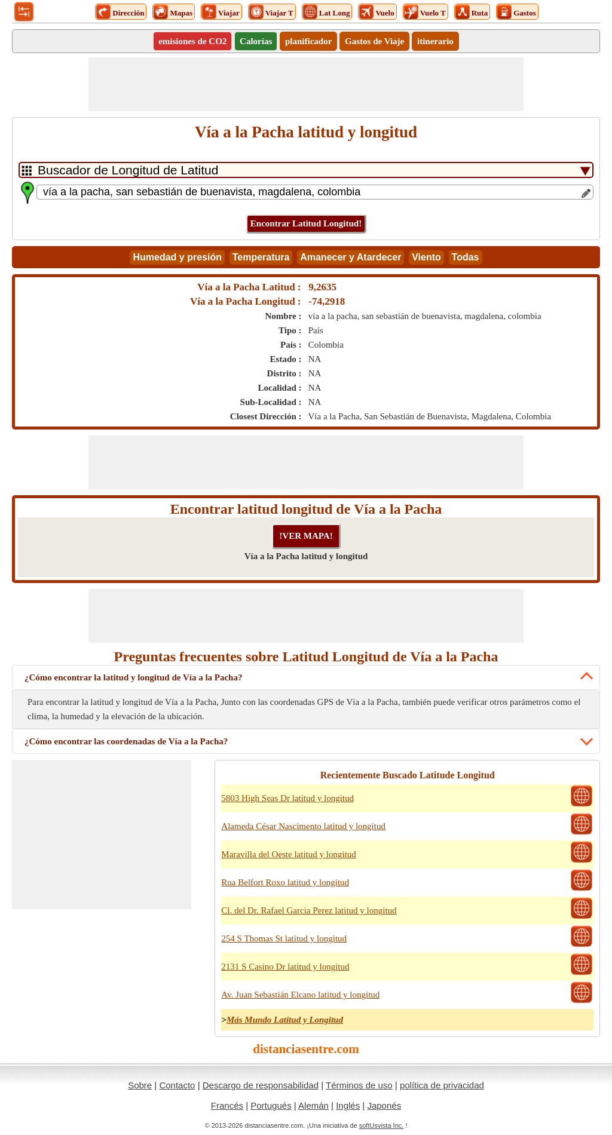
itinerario (435, 41)
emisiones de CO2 (192, 41)
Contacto (177, 1085)
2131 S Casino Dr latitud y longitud (285, 966)
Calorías (256, 41)
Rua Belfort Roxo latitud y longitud (285, 882)
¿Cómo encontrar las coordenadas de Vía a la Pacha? (126, 741)
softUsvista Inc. (381, 1125)
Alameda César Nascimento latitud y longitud (303, 826)
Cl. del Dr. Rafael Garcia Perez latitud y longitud (308, 910)
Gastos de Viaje (374, 41)
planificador (308, 41)
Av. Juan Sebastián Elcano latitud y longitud (300, 994)
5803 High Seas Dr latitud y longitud (287, 798)
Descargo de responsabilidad (261, 1085)
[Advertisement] (306, 84)
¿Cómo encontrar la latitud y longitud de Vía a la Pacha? (133, 677)
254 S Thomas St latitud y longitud (284, 938)
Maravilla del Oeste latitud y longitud (288, 854)
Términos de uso (359, 1085)
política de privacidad (442, 1085)
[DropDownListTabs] (306, 170)
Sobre (140, 1085)
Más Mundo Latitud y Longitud (285, 1019)
